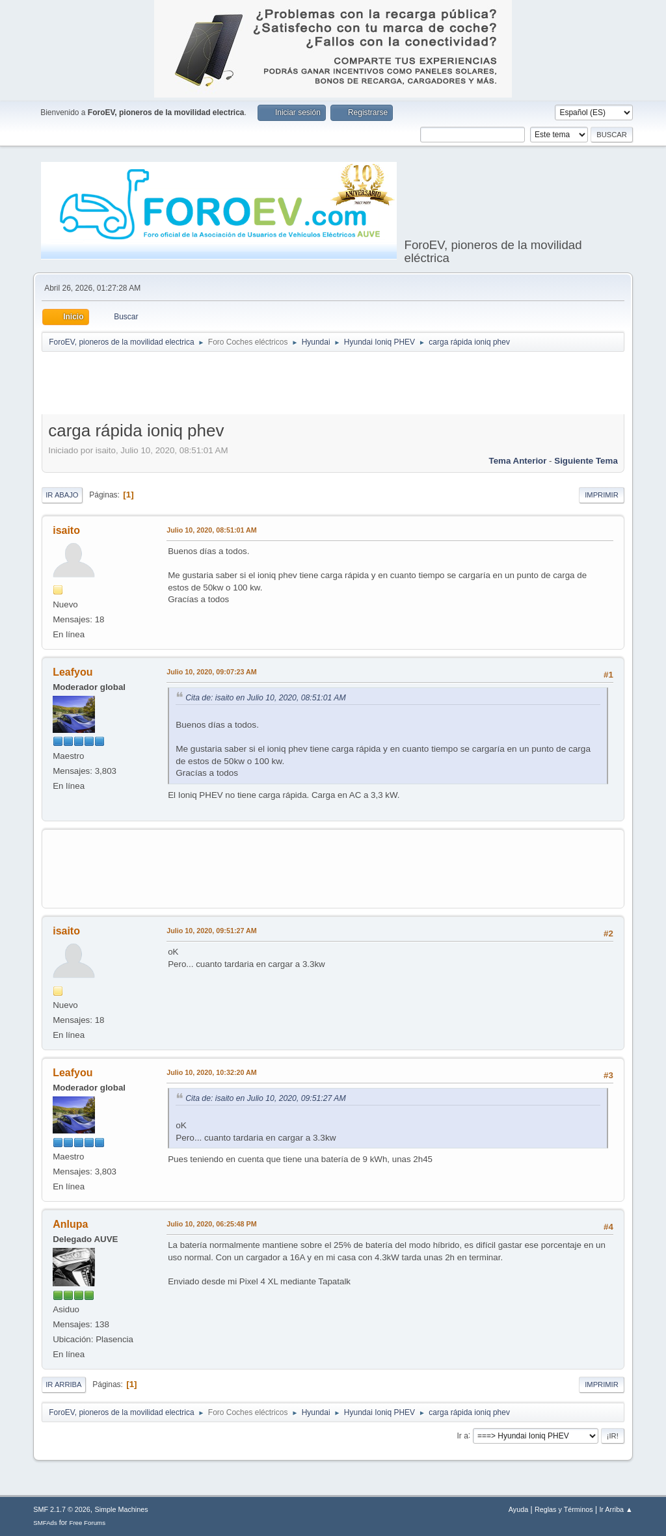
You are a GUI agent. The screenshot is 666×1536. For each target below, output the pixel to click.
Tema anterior (518, 461)
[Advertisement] (333, 385)
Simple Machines (121, 1509)
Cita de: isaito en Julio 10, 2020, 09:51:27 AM (265, 1098)
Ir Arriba (63, 1384)
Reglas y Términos (564, 1509)
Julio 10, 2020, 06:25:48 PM (211, 1224)
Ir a (462, 1435)
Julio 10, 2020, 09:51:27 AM (211, 930)
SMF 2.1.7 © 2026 (61, 1509)
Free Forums (87, 1522)
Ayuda (518, 1509)
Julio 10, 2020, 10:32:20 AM (211, 1072)
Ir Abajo (62, 495)
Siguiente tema (586, 461)
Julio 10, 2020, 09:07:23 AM (211, 672)
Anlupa (70, 1224)
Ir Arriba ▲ (615, 1509)
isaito (66, 530)
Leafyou (72, 672)
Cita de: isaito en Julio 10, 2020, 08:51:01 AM (265, 697)
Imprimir (602, 495)
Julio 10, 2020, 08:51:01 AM (211, 530)
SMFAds (45, 1522)
